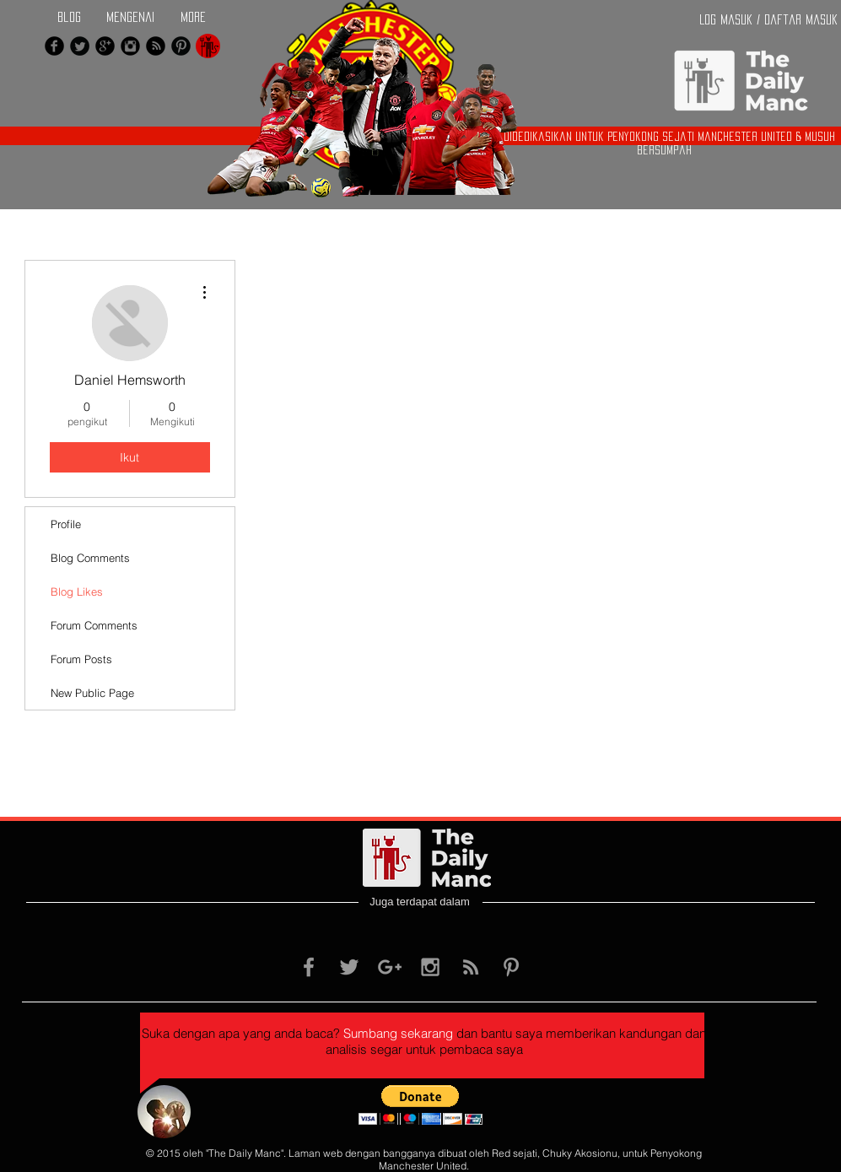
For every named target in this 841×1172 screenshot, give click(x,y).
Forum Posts (81, 659)
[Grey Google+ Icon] (389, 967)
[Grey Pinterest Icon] (511, 967)
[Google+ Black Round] (105, 46)
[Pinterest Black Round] (181, 46)
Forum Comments (94, 625)
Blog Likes (77, 591)
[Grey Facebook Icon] (308, 967)
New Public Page (92, 692)
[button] (420, 1105)
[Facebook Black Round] (54, 46)
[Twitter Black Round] (79, 46)
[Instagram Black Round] (130, 46)
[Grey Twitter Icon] (349, 967)
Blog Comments (90, 557)
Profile (66, 524)
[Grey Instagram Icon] (430, 967)
